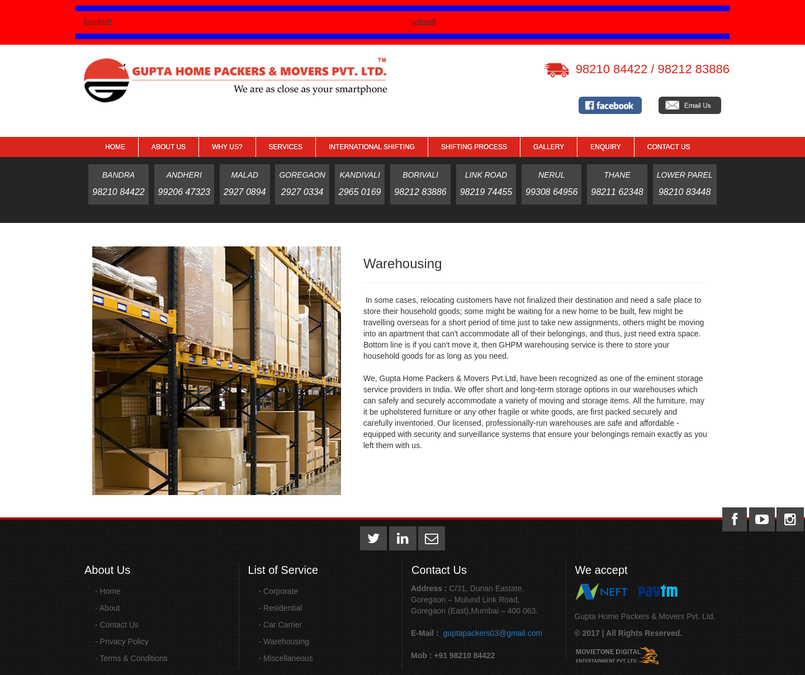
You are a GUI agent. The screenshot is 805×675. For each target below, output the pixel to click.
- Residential (280, 607)
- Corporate (279, 591)
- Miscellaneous (286, 658)
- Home (108, 591)
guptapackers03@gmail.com (492, 633)
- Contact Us (117, 624)
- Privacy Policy (122, 641)
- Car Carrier (280, 624)
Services (285, 147)
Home (115, 147)
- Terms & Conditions (131, 658)
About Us (168, 147)
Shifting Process (474, 147)
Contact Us (668, 147)
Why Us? (227, 147)
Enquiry (605, 147)
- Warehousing (284, 641)
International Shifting (372, 147)
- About (107, 607)
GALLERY (548, 147)
